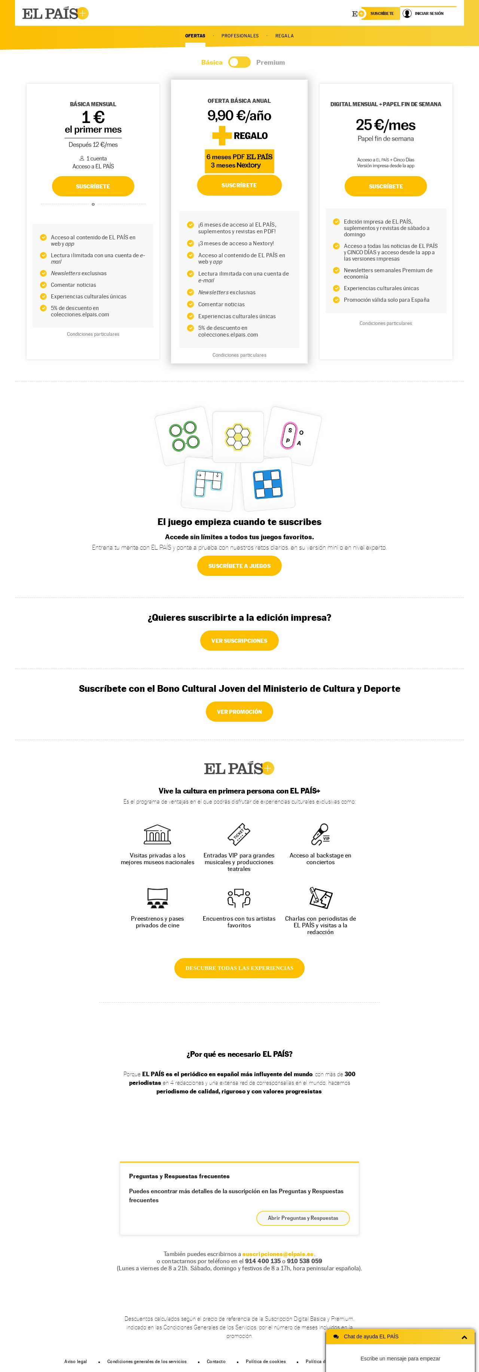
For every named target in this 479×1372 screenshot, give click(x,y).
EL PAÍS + (239, 768)
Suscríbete (386, 186)
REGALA (284, 36)
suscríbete (382, 13)
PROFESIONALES (240, 36)
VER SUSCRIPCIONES (239, 640)
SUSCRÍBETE (93, 186)
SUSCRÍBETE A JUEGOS (239, 565)
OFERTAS (195, 36)
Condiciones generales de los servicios (147, 1361)
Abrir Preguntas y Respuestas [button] (303, 1218)
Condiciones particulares (93, 334)
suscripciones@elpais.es (278, 1254)
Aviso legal (75, 1361)
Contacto (216, 1361)
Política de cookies (266, 1361)
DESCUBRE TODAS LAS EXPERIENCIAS (239, 968)
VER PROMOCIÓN (239, 711)
